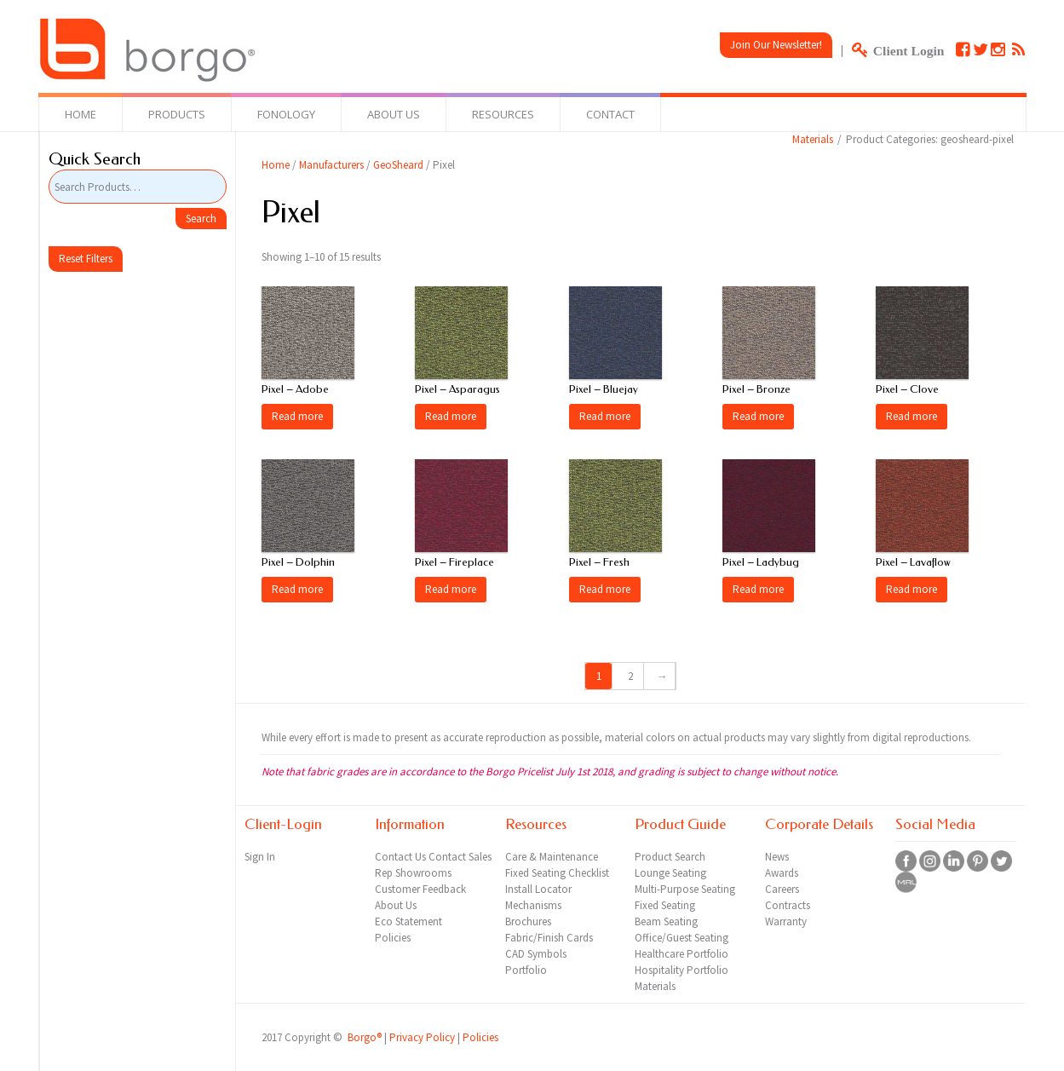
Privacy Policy (422, 1037)
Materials (812, 139)
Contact (610, 114)
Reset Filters (85, 258)
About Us (393, 114)
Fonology (286, 114)
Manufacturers (331, 165)
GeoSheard (398, 165)
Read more (297, 416)
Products (176, 114)
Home (80, 114)
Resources (503, 114)
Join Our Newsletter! (776, 44)
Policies (480, 1037)
